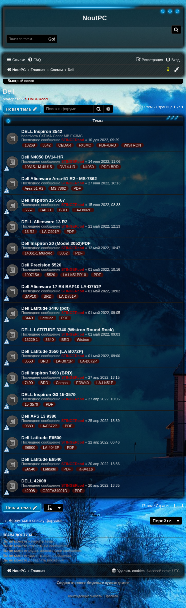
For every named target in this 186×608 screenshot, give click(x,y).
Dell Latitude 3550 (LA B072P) (52, 351)
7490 (29, 383)
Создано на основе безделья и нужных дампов (93, 583)
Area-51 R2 (34, 188)
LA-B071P (64, 361)
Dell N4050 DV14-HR (42, 156)
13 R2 (29, 232)
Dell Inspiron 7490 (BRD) (47, 372)
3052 (64, 253)
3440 (29, 318)
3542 (47, 145)
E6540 (30, 469)
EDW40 (82, 383)
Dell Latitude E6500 (41, 437)
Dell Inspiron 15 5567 (43, 200)
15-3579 (31, 404)
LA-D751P (67, 296)
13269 (30, 145)
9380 (29, 426)
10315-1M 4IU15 (38, 167)
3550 (29, 361)
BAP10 (30, 296)
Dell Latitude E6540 (41, 459)
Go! (51, 39)
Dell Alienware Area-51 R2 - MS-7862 (59, 178)
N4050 (88, 167)
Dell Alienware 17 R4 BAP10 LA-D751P (61, 286)
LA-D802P (83, 210)
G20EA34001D (55, 491)
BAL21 (46, 210)
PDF (77, 188)
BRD (63, 210)
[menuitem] (176, 30)
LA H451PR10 (74, 275)
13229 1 (31, 340)
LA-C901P (50, 232)
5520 (51, 275)
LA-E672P (49, 426)
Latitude (47, 318)
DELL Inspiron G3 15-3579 (48, 394)
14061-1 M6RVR (38, 253)
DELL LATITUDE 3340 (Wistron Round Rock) (67, 329)
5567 (29, 210)
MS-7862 (58, 188)
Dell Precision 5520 (41, 264)
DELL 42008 (33, 480)
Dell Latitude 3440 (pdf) (45, 308)
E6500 (30, 448)
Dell (8, 91)
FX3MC (85, 145)
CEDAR (64, 145)
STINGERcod (36, 99)
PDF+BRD (107, 145)
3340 (50, 340)
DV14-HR (67, 167)
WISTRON (132, 145)
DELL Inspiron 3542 (41, 131)
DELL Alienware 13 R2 (44, 221)
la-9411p (86, 469)
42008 (30, 491)
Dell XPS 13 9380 (39, 416)
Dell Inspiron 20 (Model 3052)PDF (56, 243)
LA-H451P (104, 383)
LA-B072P (88, 361)
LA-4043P (51, 448)
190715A (32, 275)
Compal (62, 383)
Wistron (83, 340)
